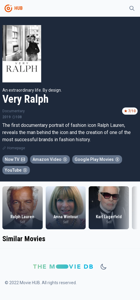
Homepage (16, 148)
